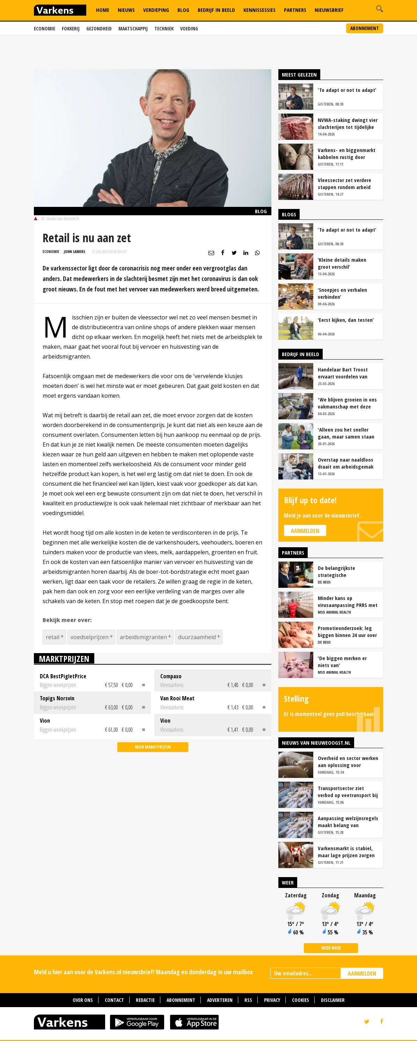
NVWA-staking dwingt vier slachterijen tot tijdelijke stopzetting (348, 123)
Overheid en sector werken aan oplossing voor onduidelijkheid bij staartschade (348, 761)
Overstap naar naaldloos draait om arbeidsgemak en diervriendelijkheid (345, 463)
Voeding (189, 28)
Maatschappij (133, 28)
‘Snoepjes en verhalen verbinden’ (342, 293)
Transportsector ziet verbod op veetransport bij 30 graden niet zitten (348, 791)
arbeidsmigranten (143, 637)
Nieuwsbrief (329, 9)
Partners (295, 9)
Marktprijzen (64, 658)
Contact (114, 1000)
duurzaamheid (197, 637)
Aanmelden (305, 531)
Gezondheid (99, 28)
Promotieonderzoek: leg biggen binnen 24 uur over (347, 631)
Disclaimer (333, 1000)
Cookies (300, 1000)
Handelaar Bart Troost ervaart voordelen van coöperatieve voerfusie (344, 373)
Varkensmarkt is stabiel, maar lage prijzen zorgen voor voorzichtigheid (346, 852)
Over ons (83, 1000)
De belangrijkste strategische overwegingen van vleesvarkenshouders (341, 571)
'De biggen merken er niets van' (342, 661)
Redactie (145, 1000)
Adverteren (220, 1000)
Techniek (164, 28)
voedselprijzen (90, 637)
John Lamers (74, 251)
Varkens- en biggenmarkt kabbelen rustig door (346, 153)
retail (52, 637)
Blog (183, 9)
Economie (44, 28)
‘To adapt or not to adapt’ (347, 89)
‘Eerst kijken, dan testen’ (346, 319)
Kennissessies (259, 9)
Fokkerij (71, 28)
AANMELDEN (362, 973)
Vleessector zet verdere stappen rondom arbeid (344, 183)
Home (102, 9)
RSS (248, 1000)
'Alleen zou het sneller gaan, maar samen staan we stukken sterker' (346, 433)
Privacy (272, 1000)
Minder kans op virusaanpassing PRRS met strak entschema (348, 601)
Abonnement (364, 28)
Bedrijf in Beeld (216, 9)
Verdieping (156, 9)
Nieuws (126, 9)
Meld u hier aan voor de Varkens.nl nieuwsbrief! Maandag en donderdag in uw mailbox (143, 972)
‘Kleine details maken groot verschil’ (342, 263)
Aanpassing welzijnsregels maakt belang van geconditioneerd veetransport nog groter (348, 822)
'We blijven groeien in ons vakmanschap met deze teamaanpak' (347, 403)
